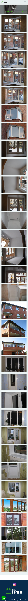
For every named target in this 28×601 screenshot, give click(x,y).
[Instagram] (14, 584)
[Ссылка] (4, 2)
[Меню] (25, 2)
